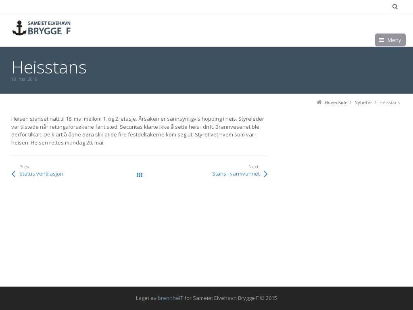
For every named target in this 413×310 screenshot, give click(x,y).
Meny (394, 40)
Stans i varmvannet (236, 173)
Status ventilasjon (41, 173)
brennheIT (170, 298)
